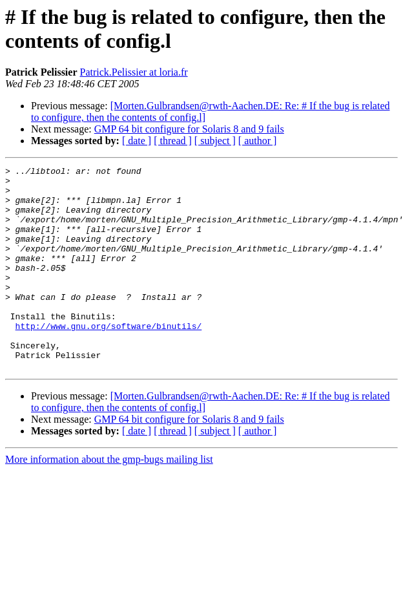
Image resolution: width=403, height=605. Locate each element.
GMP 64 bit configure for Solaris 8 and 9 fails (189, 128)
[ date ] (136, 140)
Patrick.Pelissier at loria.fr (134, 72)
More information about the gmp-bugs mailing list (109, 499)
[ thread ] (173, 140)
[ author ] (257, 140)
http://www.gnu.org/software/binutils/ (109, 359)
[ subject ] (215, 140)
